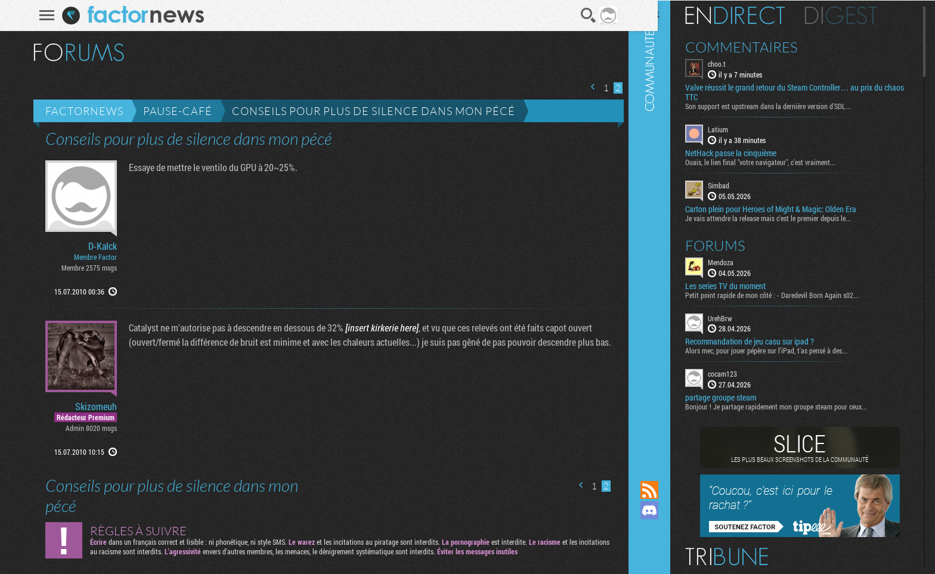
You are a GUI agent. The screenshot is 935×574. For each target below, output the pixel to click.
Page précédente (589, 86)
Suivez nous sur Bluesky (670, 551)
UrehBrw (740, 317)
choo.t (737, 63)
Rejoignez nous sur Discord (670, 510)
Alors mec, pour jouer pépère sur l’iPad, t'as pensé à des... (786, 350)
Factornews (80, 110)
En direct (755, 15)
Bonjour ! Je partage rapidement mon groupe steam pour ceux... (796, 406)
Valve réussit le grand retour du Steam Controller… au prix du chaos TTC (804, 91)
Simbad (739, 185)
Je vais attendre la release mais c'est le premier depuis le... (788, 217)
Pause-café (173, 110)
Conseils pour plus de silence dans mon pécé (369, 110)
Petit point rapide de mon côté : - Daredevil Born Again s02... (792, 294)
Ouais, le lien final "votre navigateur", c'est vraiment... (780, 161)
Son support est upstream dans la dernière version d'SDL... (788, 105)
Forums (735, 244)
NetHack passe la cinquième (751, 152)
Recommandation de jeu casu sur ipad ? (769, 341)
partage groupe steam (740, 397)
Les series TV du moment (745, 285)
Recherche (584, 15)
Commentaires (761, 46)
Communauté (669, 229)
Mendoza (741, 261)
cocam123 (742, 373)
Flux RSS (670, 490)
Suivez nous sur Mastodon (670, 530)
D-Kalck (98, 246)
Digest (861, 15)
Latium (738, 129)
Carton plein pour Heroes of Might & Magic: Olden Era (791, 208)
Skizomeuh (92, 406)
